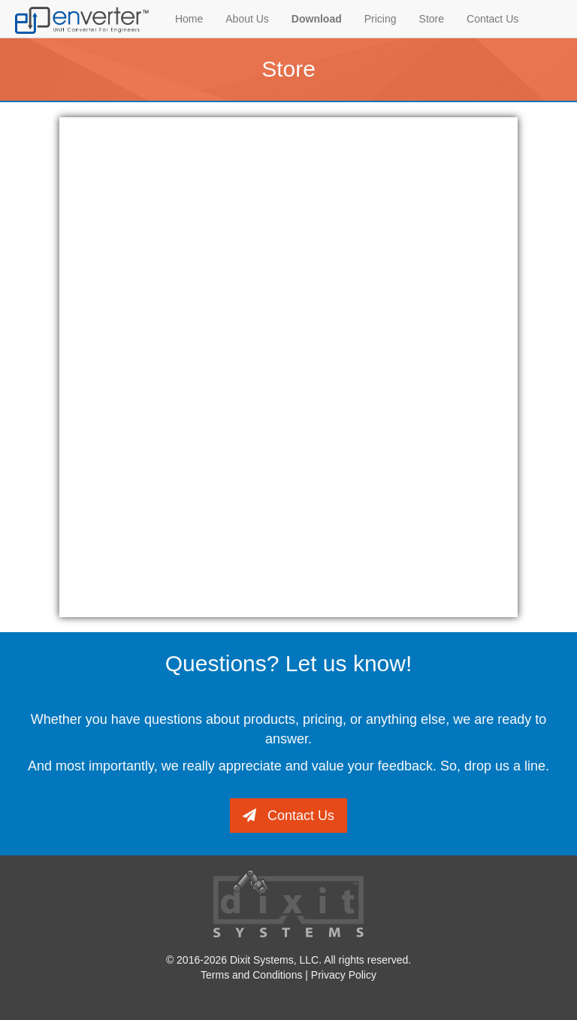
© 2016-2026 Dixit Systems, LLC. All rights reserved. (288, 960)
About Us (247, 19)
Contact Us (492, 19)
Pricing (380, 19)
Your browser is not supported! (288, 365)
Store (431, 19)
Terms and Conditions (253, 975)
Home (189, 19)
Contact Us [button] (288, 815)
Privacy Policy (343, 975)
